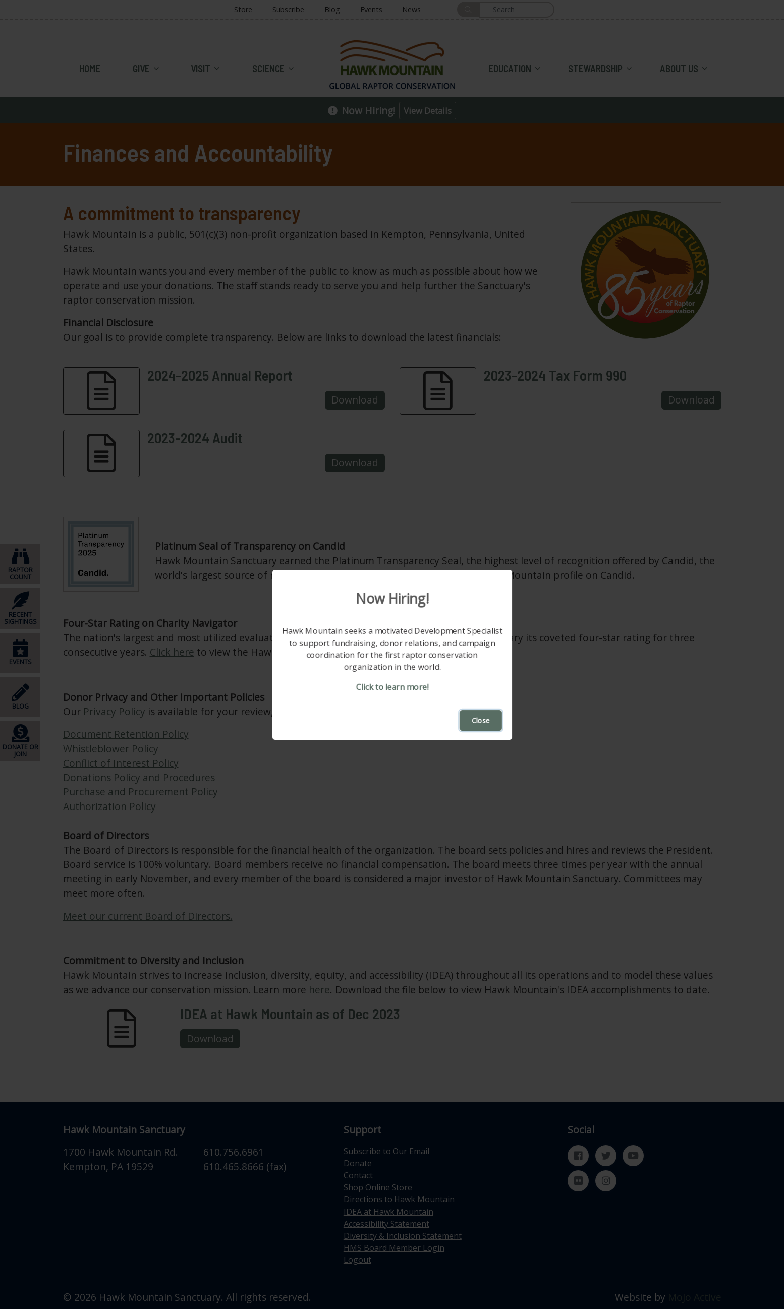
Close (481, 720)
